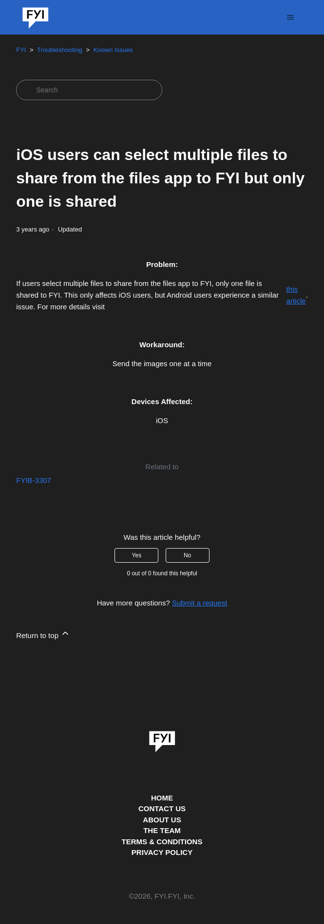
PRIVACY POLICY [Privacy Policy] (162, 852)
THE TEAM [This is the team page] (162, 830)
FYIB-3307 (33, 480)
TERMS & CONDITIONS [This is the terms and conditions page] (162, 841)
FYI (21, 49)
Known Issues (113, 49)
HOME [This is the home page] (162, 798)
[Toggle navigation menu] (290, 17)
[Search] (89, 90)
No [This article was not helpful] (187, 555)
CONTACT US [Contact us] (162, 808)
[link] (162, 738)
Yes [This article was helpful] (137, 555)
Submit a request (199, 603)
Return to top (43, 634)
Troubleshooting (59, 49)
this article (296, 295)
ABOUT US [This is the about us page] (162, 820)
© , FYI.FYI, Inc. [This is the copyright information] (162, 896)
